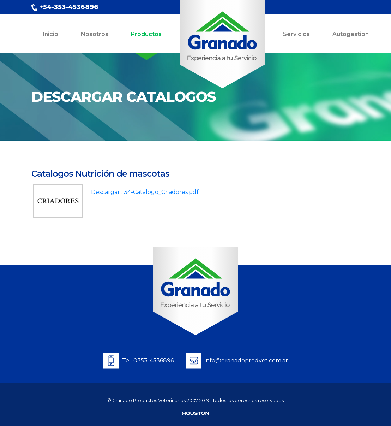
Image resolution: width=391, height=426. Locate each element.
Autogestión (350, 34)
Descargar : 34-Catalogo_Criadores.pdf (145, 192)
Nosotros (94, 34)
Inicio (50, 34)
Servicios (296, 34)
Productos (146, 34)
